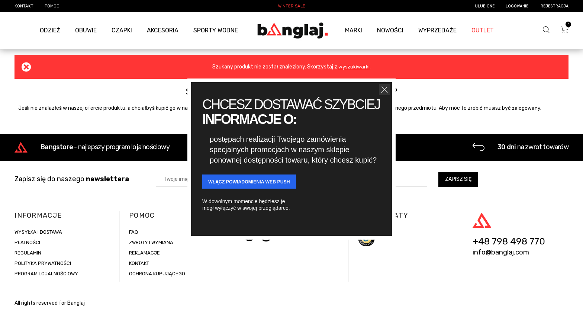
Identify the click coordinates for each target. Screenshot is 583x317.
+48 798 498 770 (509, 246)
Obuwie (86, 30)
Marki (353, 30)
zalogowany (526, 108)
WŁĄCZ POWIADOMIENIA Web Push (257, 182)
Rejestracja (554, 6)
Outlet (482, 30)
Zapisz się (458, 183)
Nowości (390, 30)
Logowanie (517, 6)
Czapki (122, 30)
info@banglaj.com (501, 256)
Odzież (50, 30)
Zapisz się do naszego (72, 183)
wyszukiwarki (354, 67)
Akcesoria (162, 30)
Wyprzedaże (437, 30)
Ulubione (485, 6)
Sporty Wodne (215, 30)
